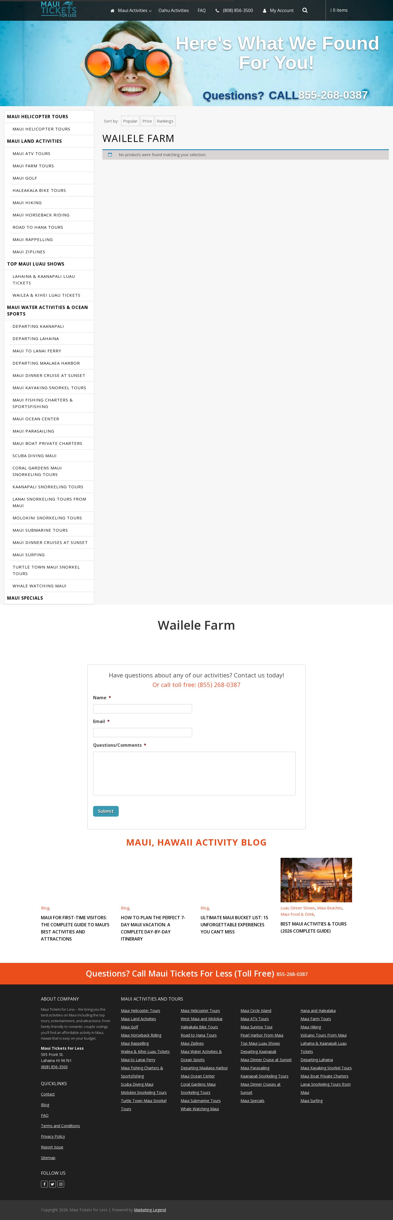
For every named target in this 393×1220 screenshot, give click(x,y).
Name (102, 698)
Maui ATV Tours (31, 153)
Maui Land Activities (34, 141)
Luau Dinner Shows (298, 907)
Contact (48, 1094)
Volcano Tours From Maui (323, 1035)
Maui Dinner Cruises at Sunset (50, 542)
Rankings (165, 121)
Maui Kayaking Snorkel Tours (49, 387)
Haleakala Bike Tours (39, 190)
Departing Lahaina (36, 338)
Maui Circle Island (255, 1010)
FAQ (45, 1115)
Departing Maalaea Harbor (46, 363)
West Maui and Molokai (201, 1018)
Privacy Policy (53, 1136)
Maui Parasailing (33, 431)
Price (147, 121)
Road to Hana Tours (38, 227)
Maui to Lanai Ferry (37, 350)
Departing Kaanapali (38, 326)
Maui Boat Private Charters (47, 443)
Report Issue (52, 1147)
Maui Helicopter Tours (37, 117)
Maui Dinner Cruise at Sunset (49, 375)
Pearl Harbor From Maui (261, 1035)
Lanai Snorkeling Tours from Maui (49, 502)
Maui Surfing (29, 554)
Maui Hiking (27, 202)
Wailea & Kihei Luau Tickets (47, 295)
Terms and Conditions (60, 1125)
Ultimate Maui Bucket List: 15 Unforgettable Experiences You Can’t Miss (234, 925)
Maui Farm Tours (33, 165)
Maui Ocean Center (36, 418)
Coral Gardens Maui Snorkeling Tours (37, 471)
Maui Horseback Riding (41, 215)
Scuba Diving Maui (35, 455)
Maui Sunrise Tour (256, 1026)
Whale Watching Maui (40, 585)
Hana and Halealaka (318, 1010)
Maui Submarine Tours (40, 530)
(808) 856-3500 (54, 1066)
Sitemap (48, 1157)
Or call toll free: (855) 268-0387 (197, 684)
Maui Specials (25, 598)
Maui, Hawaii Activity (196, 842)
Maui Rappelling (33, 239)
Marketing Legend (150, 1209)
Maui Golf (25, 178)
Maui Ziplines (29, 251)
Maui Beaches (329, 907)
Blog (45, 907)
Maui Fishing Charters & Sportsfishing (43, 403)
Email (101, 721)
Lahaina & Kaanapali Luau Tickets (44, 279)
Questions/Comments (119, 745)
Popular (130, 121)
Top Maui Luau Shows (35, 264)
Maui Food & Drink (297, 914)
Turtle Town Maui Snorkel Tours (46, 570)
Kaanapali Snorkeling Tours (48, 486)
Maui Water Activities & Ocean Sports (47, 310)
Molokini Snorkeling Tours (47, 517)
